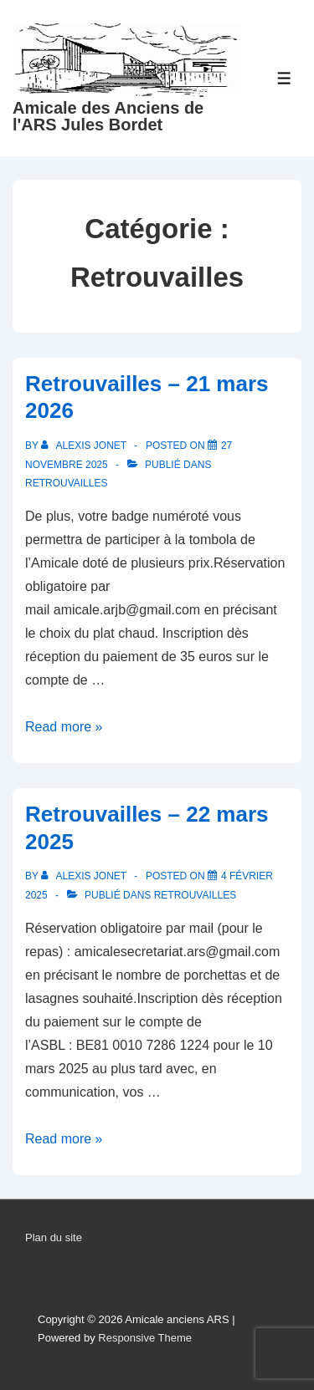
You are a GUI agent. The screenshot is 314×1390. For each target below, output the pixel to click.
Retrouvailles (66, 483)
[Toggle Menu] (284, 78)
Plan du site (53, 1237)
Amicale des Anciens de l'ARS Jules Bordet (108, 116)
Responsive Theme (145, 1337)
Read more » (64, 727)
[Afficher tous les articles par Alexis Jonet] (85, 445)
